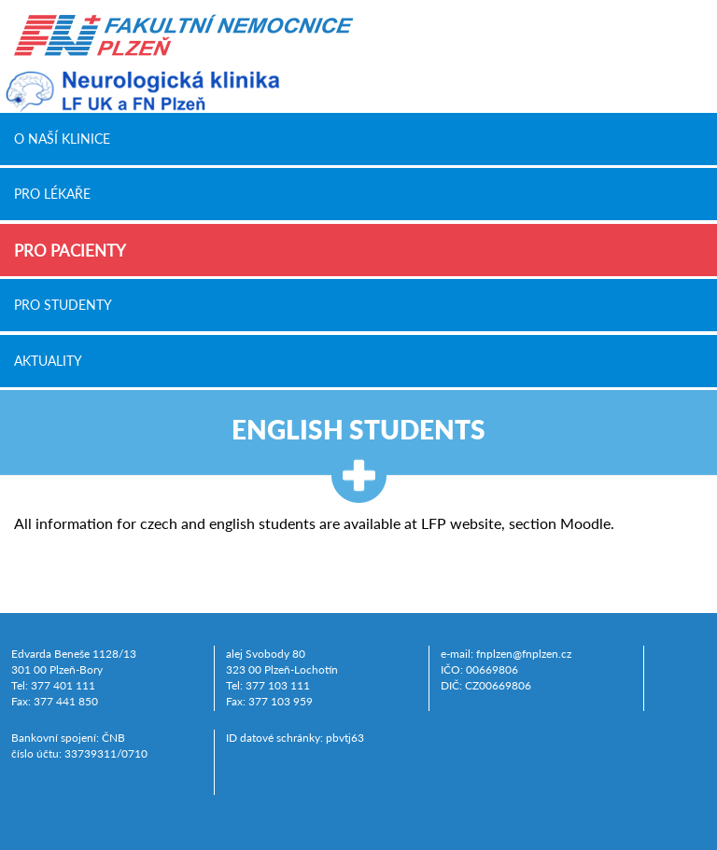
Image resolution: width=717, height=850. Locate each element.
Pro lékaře (52, 194)
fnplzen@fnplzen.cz (523, 654)
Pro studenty (63, 305)
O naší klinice (62, 138)
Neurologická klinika (140, 92)
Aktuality (48, 360)
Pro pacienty (70, 250)
